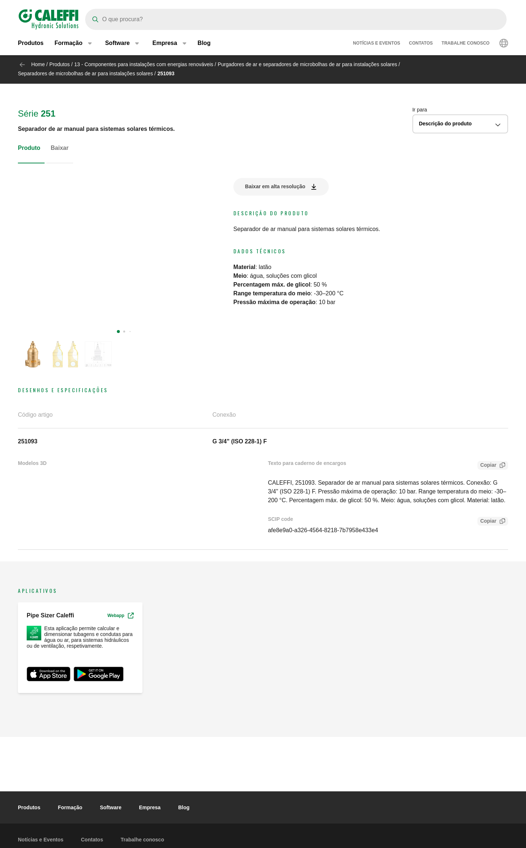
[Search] (296, 19)
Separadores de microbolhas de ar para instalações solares (85, 73)
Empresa (150, 807)
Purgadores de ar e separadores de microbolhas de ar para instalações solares (307, 64)
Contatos (420, 43)
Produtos (30, 44)
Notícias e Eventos (376, 43)
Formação (70, 807)
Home (38, 64)
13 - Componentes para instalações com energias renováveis (143, 64)
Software (110, 807)
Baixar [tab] (60, 148)
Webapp (120, 615)
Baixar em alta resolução (275, 186)
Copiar (486, 466)
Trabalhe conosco (465, 43)
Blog (204, 44)
